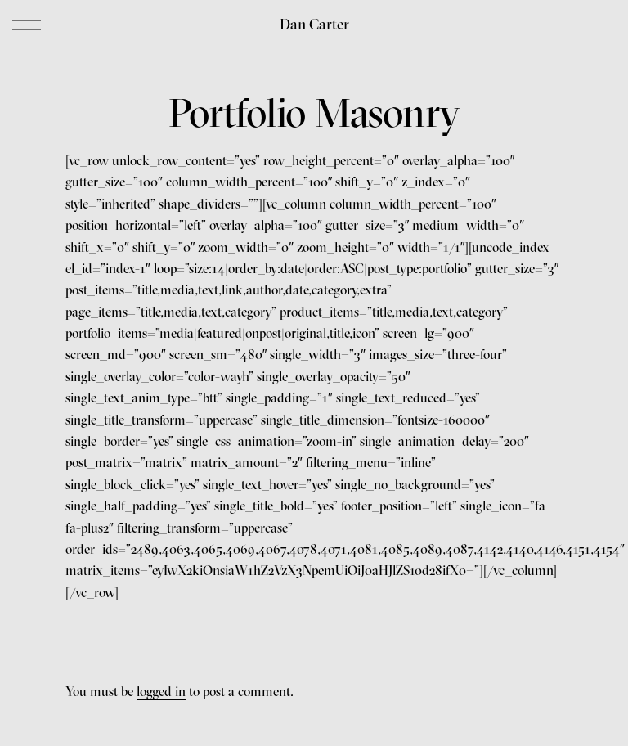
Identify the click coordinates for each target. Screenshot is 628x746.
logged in (161, 691)
